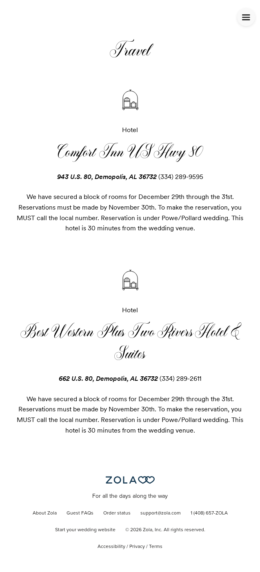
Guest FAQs (80, 513)
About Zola (45, 513)
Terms (155, 546)
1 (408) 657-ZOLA (209, 513)
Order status (117, 513)
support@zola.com (160, 513)
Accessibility (111, 546)
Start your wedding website (85, 530)
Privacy (137, 546)
